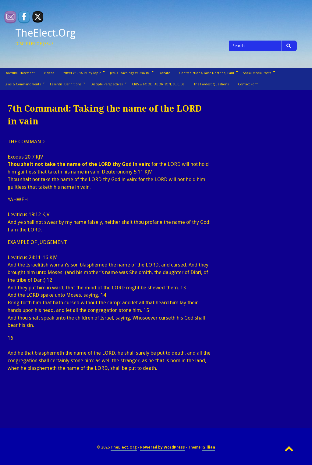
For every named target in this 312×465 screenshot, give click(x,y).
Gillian (208, 447)
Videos (49, 73)
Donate (164, 73)
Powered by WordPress (162, 447)
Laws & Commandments (23, 84)
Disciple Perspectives (106, 84)
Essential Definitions (65, 84)
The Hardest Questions (211, 84)
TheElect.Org (45, 33)
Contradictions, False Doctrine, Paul (206, 73)
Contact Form (248, 84)
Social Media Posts (257, 73)
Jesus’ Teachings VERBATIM (130, 73)
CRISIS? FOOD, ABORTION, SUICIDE (158, 84)
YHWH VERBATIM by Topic (82, 73)
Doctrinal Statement (20, 73)
